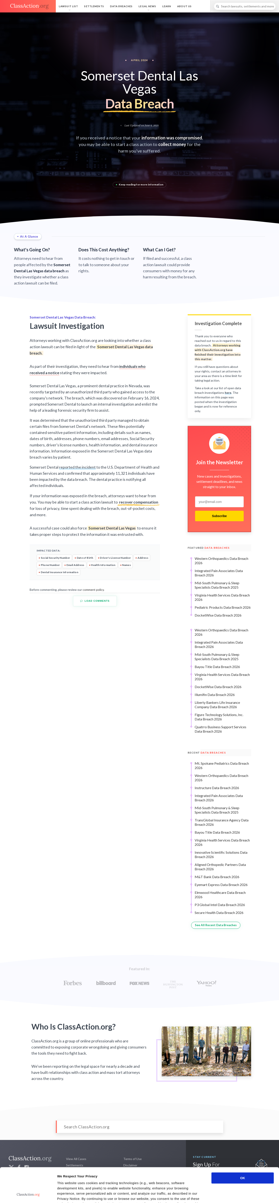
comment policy (93, 589)
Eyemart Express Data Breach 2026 (221, 885)
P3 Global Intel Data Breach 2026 (220, 905)
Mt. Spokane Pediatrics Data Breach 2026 (222, 765)
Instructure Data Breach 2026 (217, 788)
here (228, 392)
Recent (207, 752)
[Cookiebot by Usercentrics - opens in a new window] (28, 1194)
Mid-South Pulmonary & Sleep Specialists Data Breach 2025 (217, 585)
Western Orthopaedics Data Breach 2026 (221, 560)
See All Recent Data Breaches (216, 925)
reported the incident (77, 467)
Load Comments (95, 601)
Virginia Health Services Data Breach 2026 (222, 597)
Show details (229, 1194)
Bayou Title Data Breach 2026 (217, 667)
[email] (219, 501)
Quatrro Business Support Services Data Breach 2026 (220, 729)
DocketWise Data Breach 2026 (218, 615)
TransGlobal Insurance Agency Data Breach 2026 (221, 822)
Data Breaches (121, 6)
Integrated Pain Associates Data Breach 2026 (219, 573)
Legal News (147, 6)
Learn (166, 6)
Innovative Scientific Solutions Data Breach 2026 (221, 854)
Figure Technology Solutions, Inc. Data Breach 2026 (219, 717)
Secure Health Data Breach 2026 (219, 912)
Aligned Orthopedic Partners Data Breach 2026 (220, 866)
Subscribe (219, 516)
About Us (184, 6)
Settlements (94, 6)
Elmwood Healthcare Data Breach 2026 (220, 894)
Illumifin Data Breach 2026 (215, 694)
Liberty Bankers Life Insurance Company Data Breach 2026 (217, 704)
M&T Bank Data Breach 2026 (217, 877)
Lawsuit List (68, 6)
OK (242, 1145)
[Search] (245, 6)
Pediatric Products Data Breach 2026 (223, 607)
